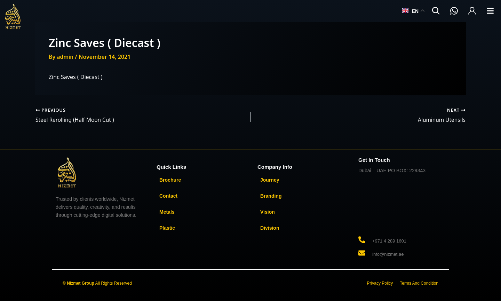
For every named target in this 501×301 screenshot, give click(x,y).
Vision (267, 212)
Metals (167, 212)
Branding (270, 196)
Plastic (167, 228)
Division (269, 228)
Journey (269, 180)
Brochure (170, 180)
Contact (168, 196)
